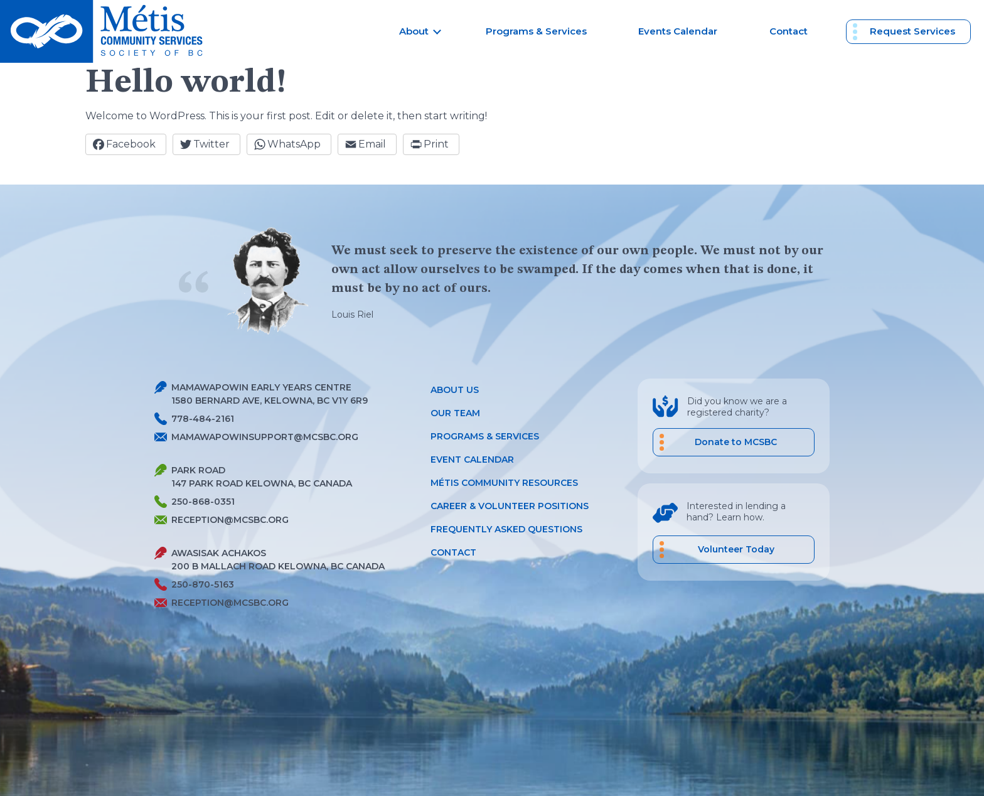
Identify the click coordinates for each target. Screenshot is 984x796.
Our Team (455, 413)
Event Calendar (472, 459)
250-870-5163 (194, 584)
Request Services (912, 31)
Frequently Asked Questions (506, 529)
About (414, 31)
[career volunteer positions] (734, 549)
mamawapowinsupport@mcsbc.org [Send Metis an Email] (256, 437)
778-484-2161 (194, 419)
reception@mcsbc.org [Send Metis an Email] (221, 520)
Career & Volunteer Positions (509, 506)
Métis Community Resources (504, 482)
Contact (788, 31)
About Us (454, 389)
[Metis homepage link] (105, 31)
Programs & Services (536, 31)
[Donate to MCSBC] (734, 442)
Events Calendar (677, 31)
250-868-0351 (194, 501)
